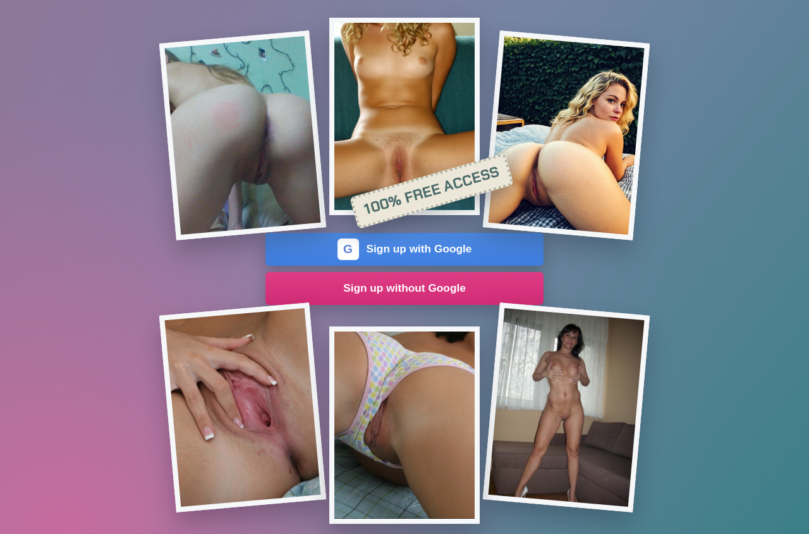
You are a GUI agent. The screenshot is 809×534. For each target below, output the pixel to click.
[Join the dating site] (242, 135)
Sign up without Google (404, 288)
